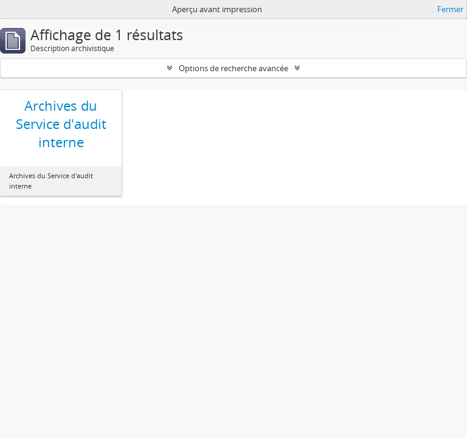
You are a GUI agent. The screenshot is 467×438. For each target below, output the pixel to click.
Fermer (450, 9)
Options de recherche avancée (233, 68)
